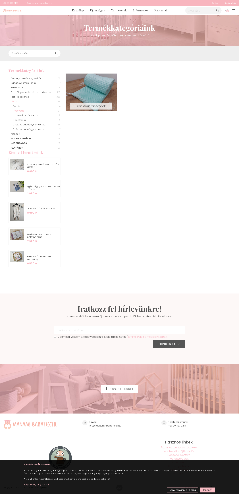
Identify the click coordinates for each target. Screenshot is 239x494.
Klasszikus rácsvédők (91, 106)
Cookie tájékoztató (178, 455)
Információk (140, 10)
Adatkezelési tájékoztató (179, 451)
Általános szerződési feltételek (179, 447)
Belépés (216, 3)
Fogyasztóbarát (179, 458)
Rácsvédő (143, 35)
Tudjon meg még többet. (36, 484)
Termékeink (119, 10)
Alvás (128, 35)
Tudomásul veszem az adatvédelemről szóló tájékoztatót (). (111, 337)
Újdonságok (97, 10)
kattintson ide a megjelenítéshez (147, 337)
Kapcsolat (160, 10)
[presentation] (77, 346)
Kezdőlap (78, 10)
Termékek (112, 35)
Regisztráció (230, 3)
